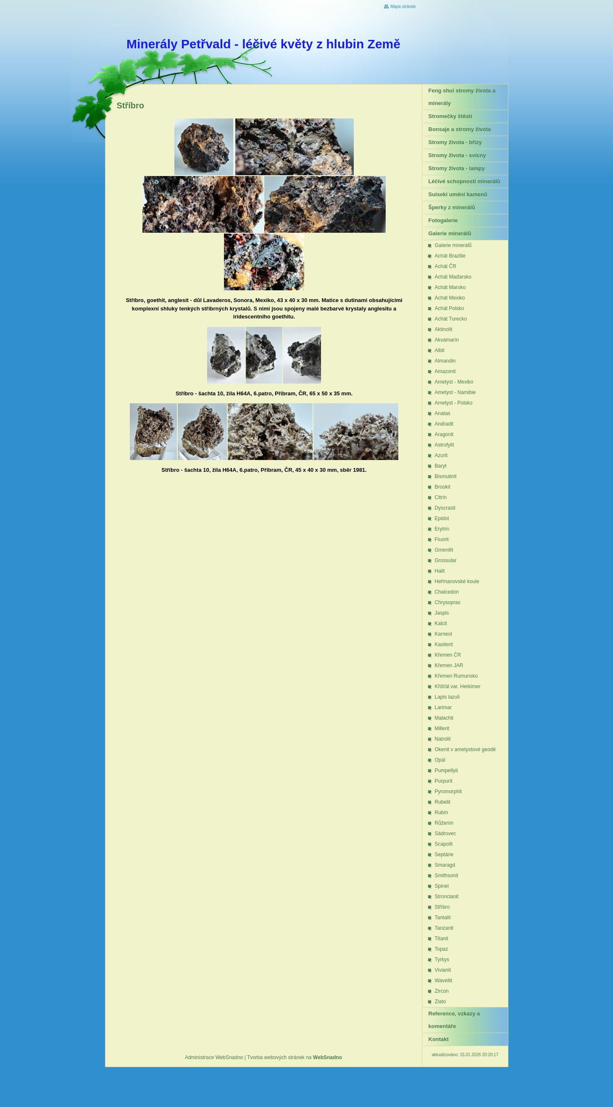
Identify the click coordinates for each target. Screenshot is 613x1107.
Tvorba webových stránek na (294, 1057)
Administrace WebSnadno (214, 1057)
